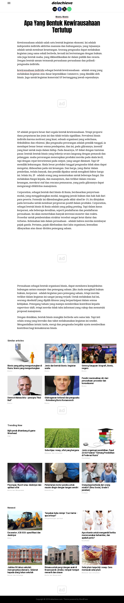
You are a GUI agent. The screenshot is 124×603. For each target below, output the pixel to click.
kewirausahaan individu (30, 70)
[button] (9, 3)
